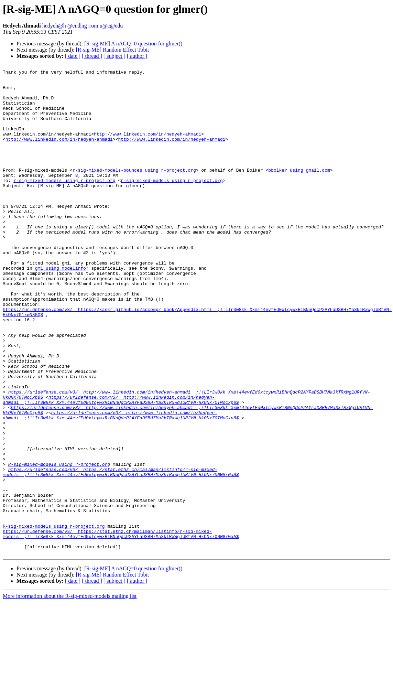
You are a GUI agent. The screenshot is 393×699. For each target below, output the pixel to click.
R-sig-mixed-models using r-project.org (59, 543)
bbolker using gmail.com (299, 190)
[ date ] (72, 56)
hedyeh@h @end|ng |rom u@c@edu (82, 26)
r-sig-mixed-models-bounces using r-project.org (134, 190)
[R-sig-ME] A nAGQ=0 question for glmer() (133, 43)
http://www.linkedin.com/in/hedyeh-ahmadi (147, 147)
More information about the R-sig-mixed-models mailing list (70, 693)
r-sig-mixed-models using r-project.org (64, 203)
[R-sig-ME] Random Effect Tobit (112, 50)
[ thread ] (92, 56)
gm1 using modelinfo (60, 308)
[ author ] (137, 56)
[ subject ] (114, 56)
